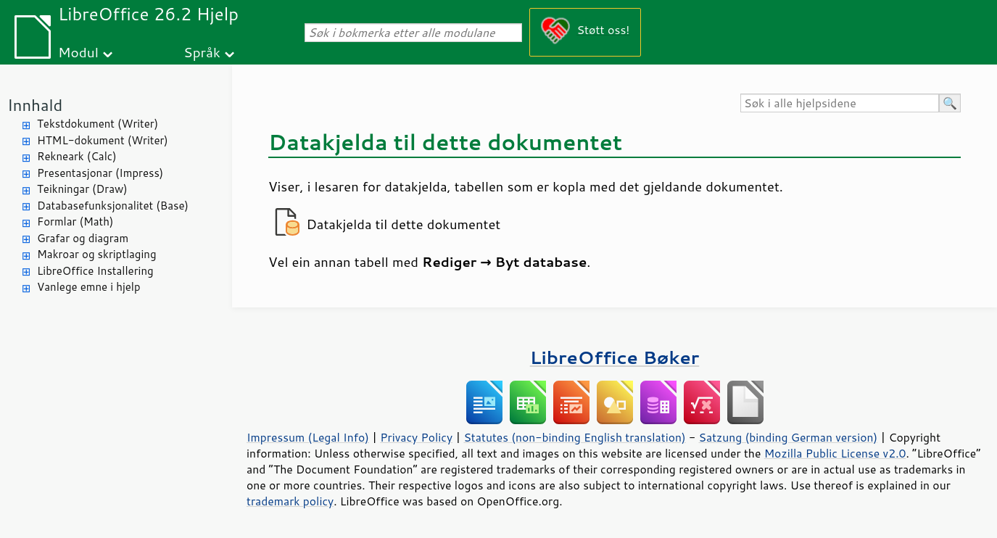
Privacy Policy (416, 437)
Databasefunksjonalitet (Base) (113, 205)
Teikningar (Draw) (82, 188)
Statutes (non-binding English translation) (574, 437)
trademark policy (290, 501)
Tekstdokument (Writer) (97, 123)
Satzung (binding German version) (788, 437)
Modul (78, 52)
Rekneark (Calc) (77, 156)
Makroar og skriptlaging (97, 254)
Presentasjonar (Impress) (100, 173)
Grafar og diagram (82, 238)
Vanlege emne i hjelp (89, 286)
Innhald (34, 105)
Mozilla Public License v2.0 (835, 453)
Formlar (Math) (75, 221)
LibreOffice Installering (95, 270)
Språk (201, 52)
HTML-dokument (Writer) (102, 140)
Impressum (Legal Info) (308, 437)
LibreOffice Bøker (615, 357)
